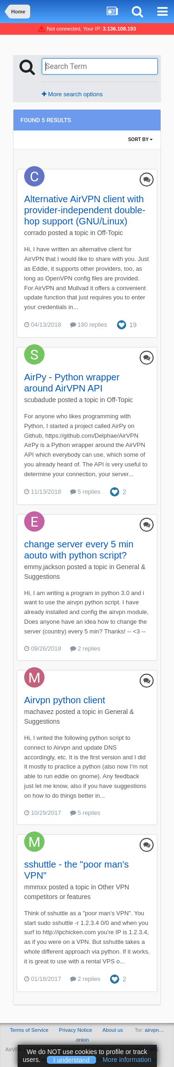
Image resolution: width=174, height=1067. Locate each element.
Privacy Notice (75, 1030)
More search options (72, 94)
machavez (39, 711)
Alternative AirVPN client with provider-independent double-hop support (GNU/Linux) (84, 210)
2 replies (85, 648)
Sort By (140, 139)
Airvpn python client (64, 700)
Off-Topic (110, 232)
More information (127, 1059)
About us (113, 1030)
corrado (35, 232)
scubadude (40, 399)
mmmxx (35, 887)
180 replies (88, 324)
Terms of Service (29, 1030)
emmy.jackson (44, 567)
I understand (71, 1059)
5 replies (85, 491)
